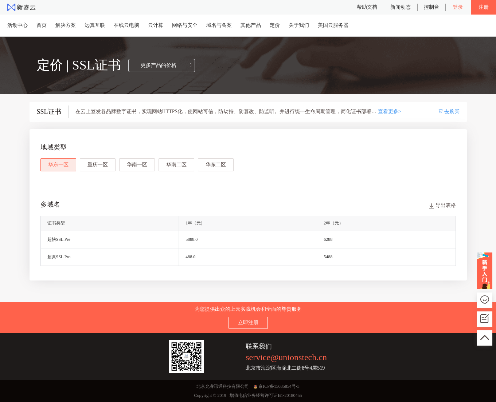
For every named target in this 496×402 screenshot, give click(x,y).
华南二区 (176, 164)
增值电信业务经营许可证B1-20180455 (266, 395)
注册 (484, 7)
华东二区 (216, 164)
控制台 (431, 7)
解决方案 (65, 25)
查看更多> (389, 111)
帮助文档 (367, 7)
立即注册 (248, 322)
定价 (275, 25)
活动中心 (17, 25)
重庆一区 (97, 164)
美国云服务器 (333, 25)
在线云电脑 (126, 25)
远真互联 (95, 25)
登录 (458, 7)
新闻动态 (400, 7)
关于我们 (299, 25)
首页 (41, 25)
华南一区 (137, 164)
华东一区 (58, 164)
